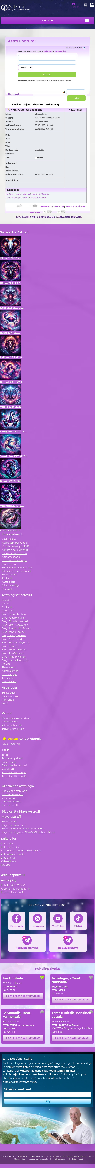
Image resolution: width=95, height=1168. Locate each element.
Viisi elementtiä (11, 801)
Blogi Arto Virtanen (13, 653)
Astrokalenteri (10, 670)
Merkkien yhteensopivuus (17, 567)
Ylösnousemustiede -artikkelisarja (21, 850)
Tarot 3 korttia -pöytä (14, 776)
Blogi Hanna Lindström (15, 660)
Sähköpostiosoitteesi (17, 1089)
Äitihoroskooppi (11, 556)
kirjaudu (48, 51)
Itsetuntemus (10, 696)
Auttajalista (8, 581)
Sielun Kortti (9, 761)
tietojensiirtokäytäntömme (19, 1081)
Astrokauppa (9, 674)
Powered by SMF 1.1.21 (52, 206)
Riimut (6, 603)
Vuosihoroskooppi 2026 (15, 546)
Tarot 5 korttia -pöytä (14, 772)
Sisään (76, 5)
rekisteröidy (60, 51)
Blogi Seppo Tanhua (14, 614)
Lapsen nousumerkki (14, 553)
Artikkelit (7, 578)
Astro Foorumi (22, 41)
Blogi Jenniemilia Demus (17, 628)
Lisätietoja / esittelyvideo (23, 996)
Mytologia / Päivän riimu (16, 718)
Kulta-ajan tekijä (10, 847)
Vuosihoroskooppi (12, 794)
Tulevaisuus (9, 692)
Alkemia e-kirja (11, 585)
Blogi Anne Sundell (13, 639)
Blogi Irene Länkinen (14, 649)
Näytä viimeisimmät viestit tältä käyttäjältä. (27, 194)
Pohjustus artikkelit (12, 854)
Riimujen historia (12, 725)
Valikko (47, 20)
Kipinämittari (9, 564)
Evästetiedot (77, 1159)
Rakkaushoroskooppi (14, 560)
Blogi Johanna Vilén (13, 617)
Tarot (5, 754)
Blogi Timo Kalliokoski (15, 621)
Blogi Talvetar (10, 646)
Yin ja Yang (8, 798)
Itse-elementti (10, 805)
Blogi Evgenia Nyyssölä (15, 642)
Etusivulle (7, 588)
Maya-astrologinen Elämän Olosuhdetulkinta (28, 832)
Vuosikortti (8, 768)
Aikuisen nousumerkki (15, 549)
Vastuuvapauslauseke (38, 1159)
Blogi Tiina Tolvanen (14, 656)
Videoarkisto (8, 861)
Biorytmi (7, 599)
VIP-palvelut (9, 681)
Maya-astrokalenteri (13, 825)
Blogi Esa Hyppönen (14, 635)
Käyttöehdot (19, 1159)
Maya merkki (9, 574)
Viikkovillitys (9, 539)
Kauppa (5, 864)
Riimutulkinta (10, 721)
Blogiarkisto (8, 857)
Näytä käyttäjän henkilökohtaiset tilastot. (26, 197)
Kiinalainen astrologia (14, 790)
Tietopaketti (9, 667)
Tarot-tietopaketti (12, 758)
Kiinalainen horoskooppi (16, 571)
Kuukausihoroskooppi (15, 542)
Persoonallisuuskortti (14, 765)
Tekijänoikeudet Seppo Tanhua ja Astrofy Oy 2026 (23, 1156)
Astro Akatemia (11, 743)
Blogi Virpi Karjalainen (15, 624)
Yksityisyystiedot (60, 1159)
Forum (6, 663)
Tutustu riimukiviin (13, 728)
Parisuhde (8, 699)
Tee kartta (8, 678)
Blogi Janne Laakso (13, 631)
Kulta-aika (7, 843)
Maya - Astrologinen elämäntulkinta (23, 828)
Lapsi (5, 703)
